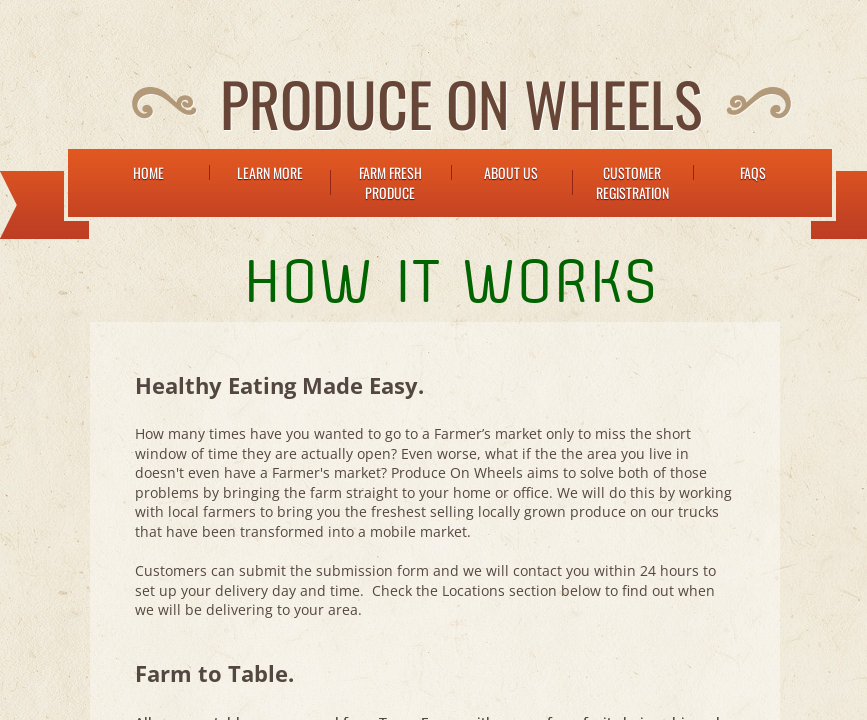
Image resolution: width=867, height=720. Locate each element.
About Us (511, 172)
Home (148, 172)
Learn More (270, 172)
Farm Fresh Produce (390, 182)
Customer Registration (632, 182)
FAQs (753, 172)
